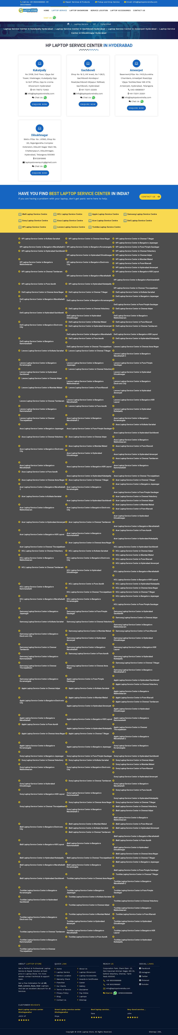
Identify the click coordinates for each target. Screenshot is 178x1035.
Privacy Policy (62, 993)
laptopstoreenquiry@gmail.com (41, 162)
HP (94, 24)
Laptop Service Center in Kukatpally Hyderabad (28, 28)
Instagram (144, 972)
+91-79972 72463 (40, 90)
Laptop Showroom (79, 10)
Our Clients (61, 986)
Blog (59, 996)
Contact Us (151, 197)
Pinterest (144, 980)
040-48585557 (137, 90)
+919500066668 (122, 993)
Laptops (83, 996)
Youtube (143, 984)
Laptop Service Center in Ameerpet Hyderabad (132, 28)
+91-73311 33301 (137, 93)
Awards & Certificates (88, 979)
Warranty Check (63, 979)
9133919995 (40, 158)
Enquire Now (39, 104)
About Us (83, 969)
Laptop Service (81, 24)
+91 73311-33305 (89, 90)
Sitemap (82, 1000)
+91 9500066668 (37, 2)
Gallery (82, 986)
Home (46, 10)
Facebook (144, 968)
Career (82, 983)
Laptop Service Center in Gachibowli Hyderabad (80, 28)
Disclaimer (83, 989)
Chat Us (39, 97)
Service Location (99, 10)
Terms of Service (64, 989)
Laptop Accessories (120, 10)
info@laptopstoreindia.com (41, 93)
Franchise (61, 983)
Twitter (143, 976)
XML (160, 1032)
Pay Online (83, 993)
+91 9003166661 (113, 984)
